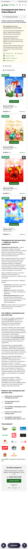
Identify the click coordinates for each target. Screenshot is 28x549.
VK (19, 487)
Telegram (14, 487)
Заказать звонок (14, 480)
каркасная (4, 359)
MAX (9, 487)
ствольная (22, 358)
